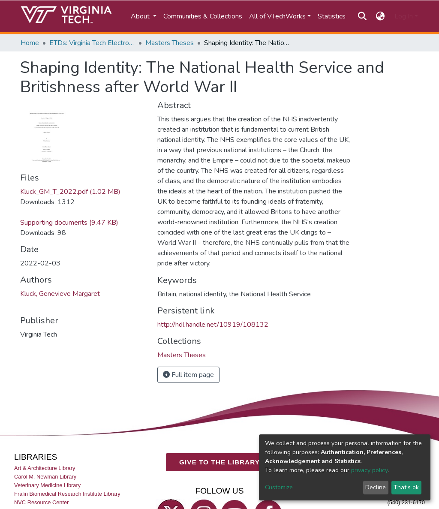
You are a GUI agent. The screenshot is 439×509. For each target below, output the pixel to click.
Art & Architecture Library (44, 467)
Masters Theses (169, 43)
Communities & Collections (202, 16)
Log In (403, 16)
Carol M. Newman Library (45, 476)
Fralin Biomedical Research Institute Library (67, 494)
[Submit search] (362, 16)
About (141, 16)
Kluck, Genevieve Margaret (60, 293)
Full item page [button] (188, 374)
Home (30, 43)
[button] (380, 16)
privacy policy (369, 470)
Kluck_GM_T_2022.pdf (70, 191)
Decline (375, 487)
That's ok (406, 487)
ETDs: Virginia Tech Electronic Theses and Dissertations (92, 43)
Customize (279, 487)
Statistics (332, 16)
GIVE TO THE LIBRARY (219, 462)
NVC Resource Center (41, 502)
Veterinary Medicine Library (47, 485)
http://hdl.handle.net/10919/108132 (212, 324)
